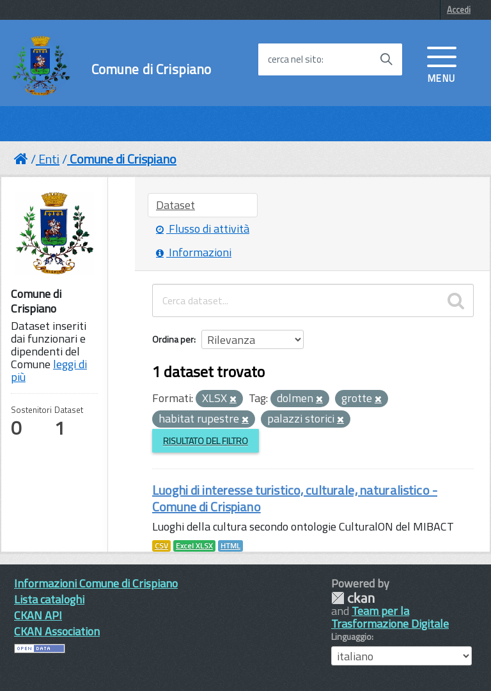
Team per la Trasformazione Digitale (390, 617)
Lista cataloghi (49, 599)
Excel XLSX (194, 546)
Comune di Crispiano (151, 69)
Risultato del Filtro (205, 440)
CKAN (353, 598)
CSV (161, 546)
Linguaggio (351, 636)
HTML (230, 546)
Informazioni (193, 252)
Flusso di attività (202, 228)
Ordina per (173, 339)
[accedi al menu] (441, 63)
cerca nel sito (295, 59)
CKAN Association (57, 631)
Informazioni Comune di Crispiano (96, 583)
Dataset (175, 205)
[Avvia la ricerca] (386, 59)
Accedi (459, 9)
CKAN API (38, 615)
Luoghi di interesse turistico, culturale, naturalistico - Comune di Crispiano (294, 498)
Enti (48, 159)
